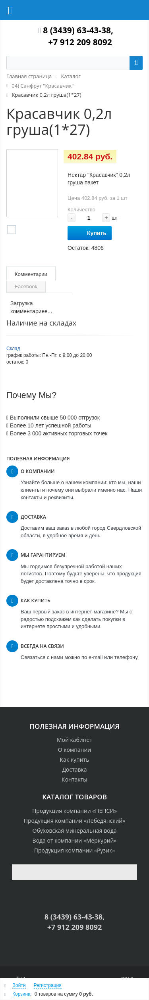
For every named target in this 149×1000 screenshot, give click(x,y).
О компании (74, 749)
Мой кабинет (74, 739)
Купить (89, 233)
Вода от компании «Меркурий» (75, 840)
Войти (19, 985)
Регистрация (48, 985)
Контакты (74, 779)
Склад (13, 348)
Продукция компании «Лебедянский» (74, 820)
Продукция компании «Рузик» (74, 850)
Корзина (21, 994)
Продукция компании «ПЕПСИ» (74, 810)
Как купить (74, 759)
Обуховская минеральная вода (75, 830)
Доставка (74, 769)
